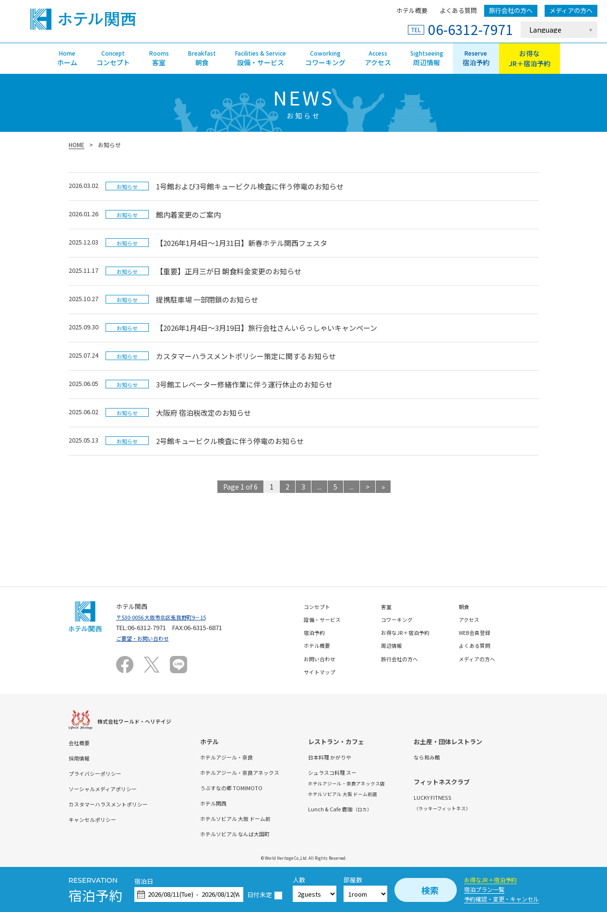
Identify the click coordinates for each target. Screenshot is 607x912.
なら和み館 (472, 756)
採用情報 (81, 757)
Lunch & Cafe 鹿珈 (372, 808)
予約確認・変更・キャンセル (501, 899)
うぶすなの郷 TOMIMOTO (249, 787)
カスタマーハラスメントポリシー (115, 803)
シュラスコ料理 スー (364, 772)
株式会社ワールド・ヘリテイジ (141, 720)
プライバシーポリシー (100, 773)
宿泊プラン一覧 (484, 889)
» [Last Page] (383, 486)
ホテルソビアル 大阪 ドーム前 (256, 818)
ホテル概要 (412, 10)
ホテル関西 (229, 802)
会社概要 (81, 742)
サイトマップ (322, 671)
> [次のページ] (367, 486)
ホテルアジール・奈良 (244, 756)
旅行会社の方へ (511, 10)
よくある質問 (458, 10)
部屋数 (353, 880)
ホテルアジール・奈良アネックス (260, 772)
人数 (299, 880)
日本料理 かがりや (361, 756)
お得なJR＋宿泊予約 (490, 880)
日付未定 (259, 895)
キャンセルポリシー (97, 819)
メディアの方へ (571, 10)
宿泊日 (143, 881)
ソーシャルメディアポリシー (109, 788)
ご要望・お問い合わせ (147, 638)
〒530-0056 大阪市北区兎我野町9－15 (169, 616)
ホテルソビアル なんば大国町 (255, 833)
